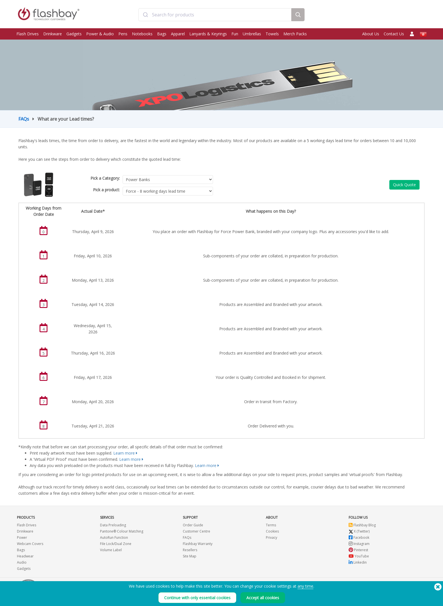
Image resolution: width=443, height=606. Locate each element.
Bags (161, 33)
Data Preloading (113, 525)
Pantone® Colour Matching (121, 531)
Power (22, 537)
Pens (122, 33)
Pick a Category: (105, 178)
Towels (272, 33)
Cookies (272, 531)
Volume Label (111, 550)
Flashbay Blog (362, 525)
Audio (22, 562)
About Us (370, 33)
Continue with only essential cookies (197, 597)
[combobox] (214, 14)
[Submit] (145, 15)
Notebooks (142, 33)
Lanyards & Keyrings (208, 33)
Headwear (25, 556)
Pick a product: (106, 189)
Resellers (190, 550)
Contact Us (394, 33)
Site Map (189, 556)
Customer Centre (196, 531)
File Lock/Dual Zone (115, 543)
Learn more (124, 453)
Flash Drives (27, 33)
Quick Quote (404, 184)
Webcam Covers (30, 543)
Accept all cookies (262, 597)
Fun (234, 33)
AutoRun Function (114, 537)
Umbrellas (252, 33)
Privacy (271, 537)
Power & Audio (100, 33)
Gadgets (74, 33)
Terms (271, 525)
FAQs (23, 119)
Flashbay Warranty (197, 543)
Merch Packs (295, 33)
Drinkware (52, 33)
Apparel (178, 33)
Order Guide (193, 525)
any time (305, 586)
